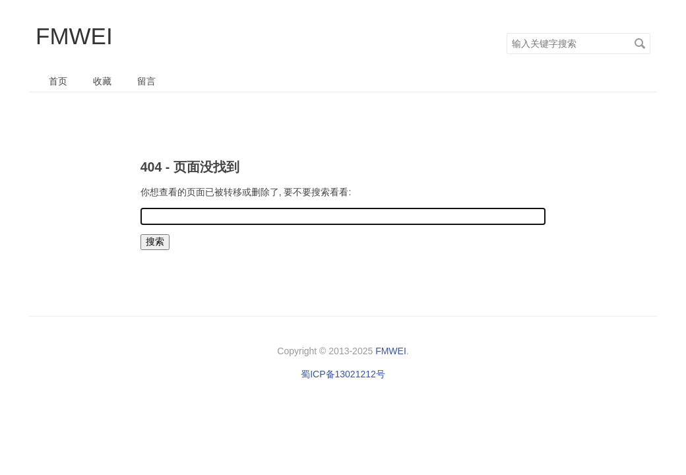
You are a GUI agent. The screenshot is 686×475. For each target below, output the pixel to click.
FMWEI (74, 36)
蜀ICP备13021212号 (343, 374)
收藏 (102, 81)
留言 (146, 81)
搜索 (640, 43)
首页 (58, 81)
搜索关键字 (506, 32)
